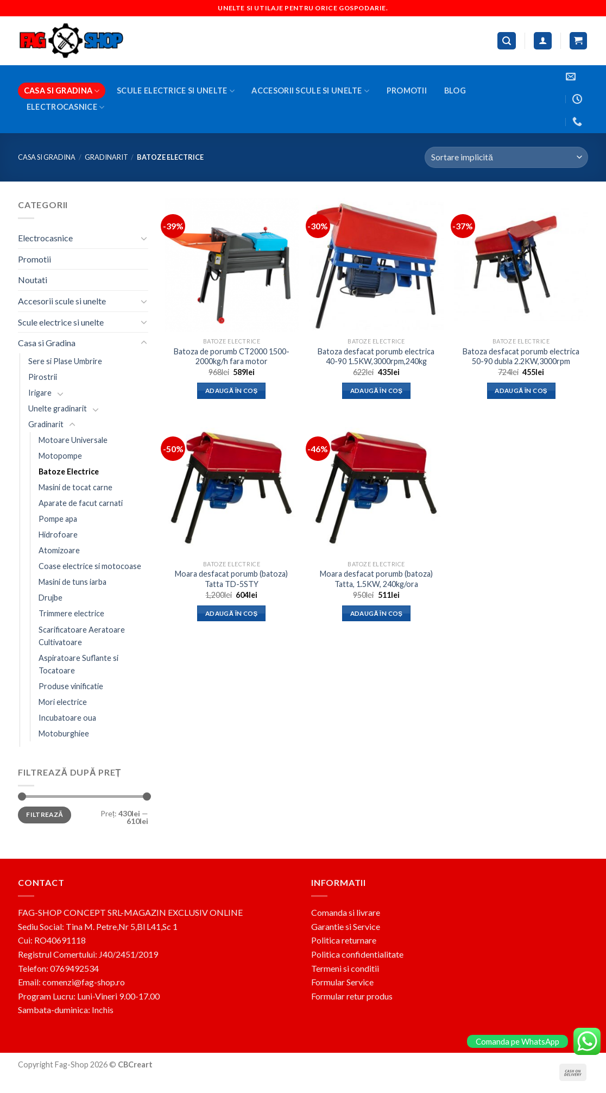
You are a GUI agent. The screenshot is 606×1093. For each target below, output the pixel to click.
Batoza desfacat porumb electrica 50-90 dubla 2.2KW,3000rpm (521, 356)
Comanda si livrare (345, 912)
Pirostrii (42, 376)
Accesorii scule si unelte (310, 91)
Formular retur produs (352, 996)
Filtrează (44, 814)
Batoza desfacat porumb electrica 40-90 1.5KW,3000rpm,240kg (376, 356)
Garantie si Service (345, 926)
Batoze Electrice (69, 471)
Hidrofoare (58, 534)
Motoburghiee (64, 733)
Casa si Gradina (62, 91)
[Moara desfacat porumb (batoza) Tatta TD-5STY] (232, 487)
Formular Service (342, 982)
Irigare (40, 392)
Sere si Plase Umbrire (65, 360)
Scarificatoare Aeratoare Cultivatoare (82, 635)
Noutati (32, 279)
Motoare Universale (73, 440)
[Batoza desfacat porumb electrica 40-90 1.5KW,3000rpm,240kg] (376, 265)
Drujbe (50, 597)
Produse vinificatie (71, 685)
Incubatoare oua (67, 717)
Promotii (407, 90)
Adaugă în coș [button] (231, 390)
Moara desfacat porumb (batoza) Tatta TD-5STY (231, 579)
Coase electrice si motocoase (90, 566)
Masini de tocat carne (75, 487)
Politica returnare (343, 940)
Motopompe (60, 455)
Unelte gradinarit (57, 408)
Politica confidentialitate (357, 954)
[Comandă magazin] (506, 157)
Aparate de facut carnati (81, 503)
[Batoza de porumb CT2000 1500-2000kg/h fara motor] (232, 265)
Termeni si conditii (345, 968)
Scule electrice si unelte (176, 91)
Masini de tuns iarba (72, 581)
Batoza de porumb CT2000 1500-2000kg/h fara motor (231, 356)
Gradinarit (106, 157)
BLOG (455, 90)
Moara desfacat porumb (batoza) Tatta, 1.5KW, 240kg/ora (376, 579)
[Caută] (506, 41)
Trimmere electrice (71, 613)
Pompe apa (58, 518)
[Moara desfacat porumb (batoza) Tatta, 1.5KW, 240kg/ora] (376, 487)
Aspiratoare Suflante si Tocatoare (78, 663)
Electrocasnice (66, 107)
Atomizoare (59, 550)
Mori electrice (63, 701)
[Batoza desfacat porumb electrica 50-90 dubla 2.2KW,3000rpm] (521, 265)
